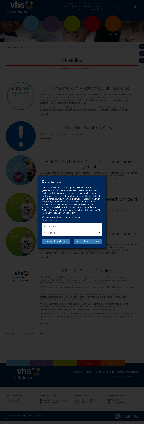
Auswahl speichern (56, 241)
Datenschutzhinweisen (52, 220)
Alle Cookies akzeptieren (88, 241)
